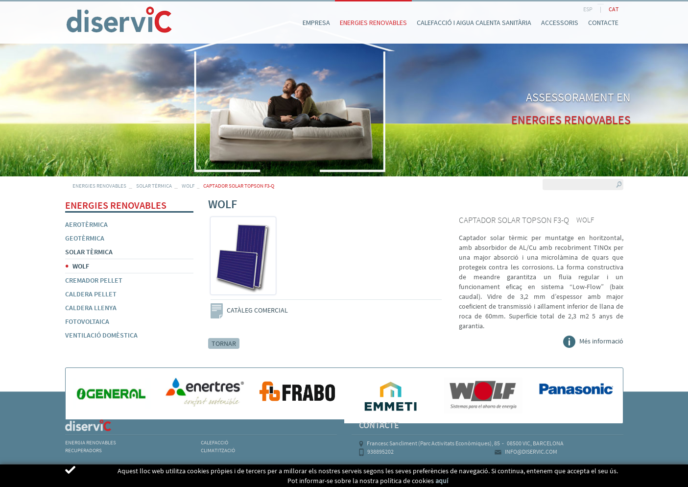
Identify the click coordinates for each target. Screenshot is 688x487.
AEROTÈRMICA (86, 224)
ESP (588, 9)
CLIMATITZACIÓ (218, 450)
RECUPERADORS (83, 450)
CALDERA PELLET (91, 294)
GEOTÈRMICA (84, 238)
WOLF (188, 185)
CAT (613, 9)
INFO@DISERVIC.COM (531, 451)
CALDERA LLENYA (91, 307)
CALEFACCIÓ (214, 442)
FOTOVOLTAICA (87, 321)
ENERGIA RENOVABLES (90, 442)
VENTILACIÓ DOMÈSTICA (101, 335)
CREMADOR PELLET (93, 280)
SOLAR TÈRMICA (154, 185)
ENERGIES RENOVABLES (99, 185)
